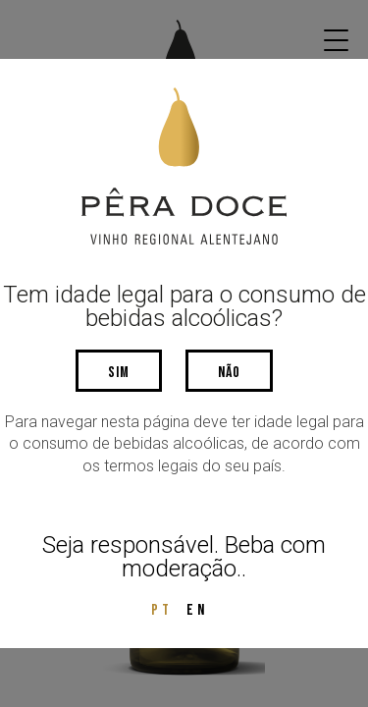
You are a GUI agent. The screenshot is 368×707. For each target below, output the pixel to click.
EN (197, 610)
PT (162, 610)
